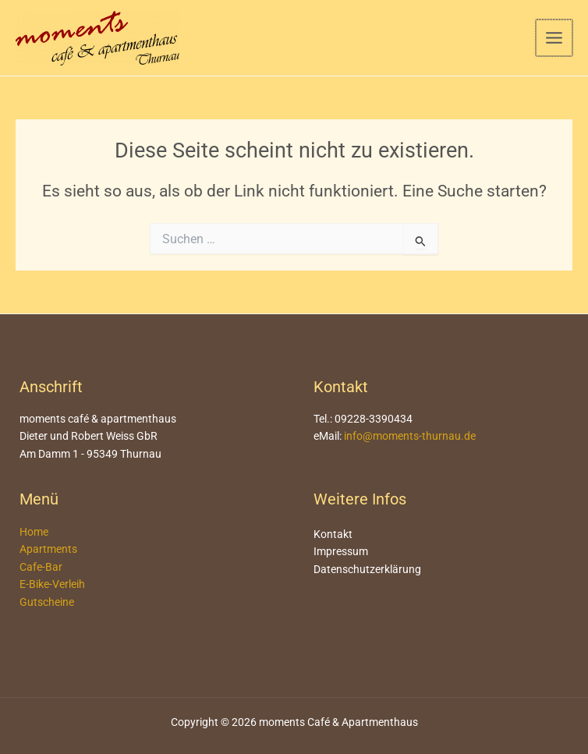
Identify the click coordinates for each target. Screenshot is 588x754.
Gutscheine (46, 602)
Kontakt (332, 534)
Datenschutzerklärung (367, 569)
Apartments (48, 549)
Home (33, 532)
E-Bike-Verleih (52, 584)
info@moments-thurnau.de (410, 436)
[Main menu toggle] (555, 38)
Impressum (340, 551)
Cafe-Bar (40, 567)
